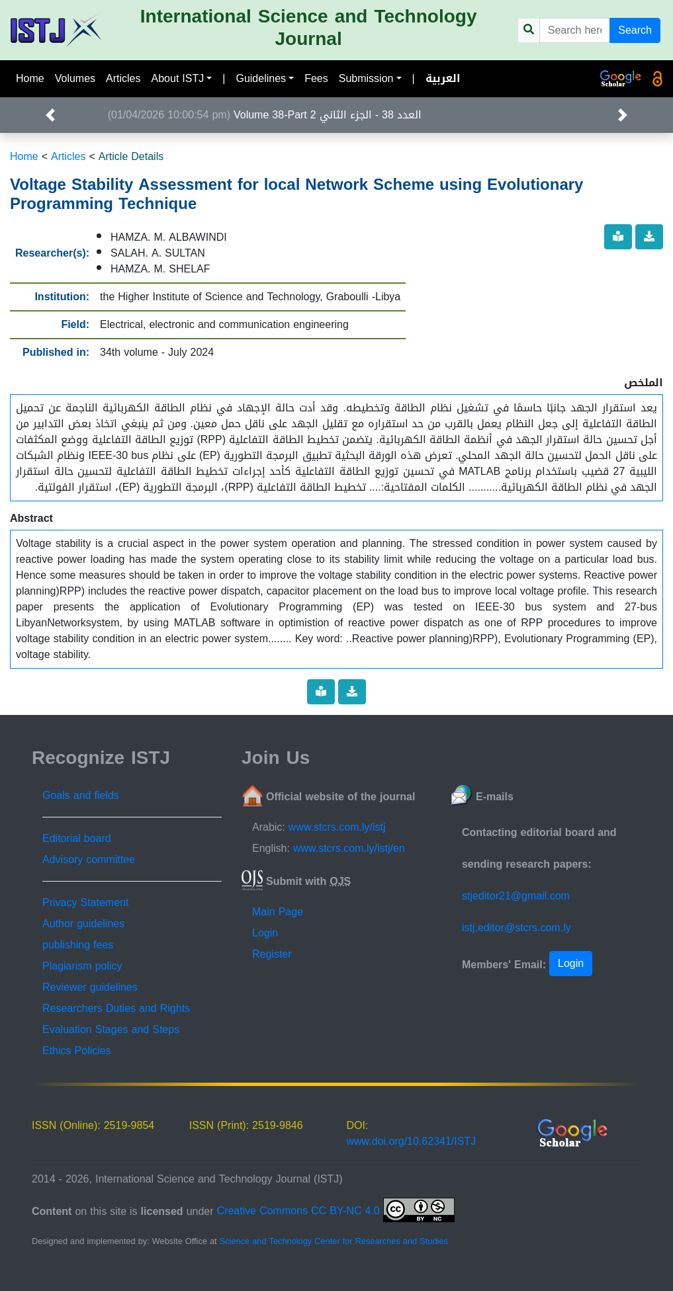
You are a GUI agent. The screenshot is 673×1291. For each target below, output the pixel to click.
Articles (123, 78)
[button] (50, 115)
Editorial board (76, 838)
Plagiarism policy (82, 966)
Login (265, 933)
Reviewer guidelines (90, 987)
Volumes (75, 78)
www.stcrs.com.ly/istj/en (349, 848)
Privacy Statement (85, 902)
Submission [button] (366, 78)
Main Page (277, 911)
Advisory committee (88, 859)
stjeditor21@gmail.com (516, 896)
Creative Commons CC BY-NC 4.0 (336, 1210)
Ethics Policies (76, 1050)
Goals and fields (80, 795)
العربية (443, 78)
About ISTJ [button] (178, 78)
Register (272, 954)
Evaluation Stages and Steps (110, 1029)
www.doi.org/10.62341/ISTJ (411, 1141)
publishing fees (77, 945)
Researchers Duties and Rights (116, 1008)
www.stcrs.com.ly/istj (337, 827)
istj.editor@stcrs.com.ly (516, 927)
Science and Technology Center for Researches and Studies (334, 1241)
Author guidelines (83, 923)
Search (635, 30)
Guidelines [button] (261, 78)
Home (30, 78)
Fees (316, 78)
